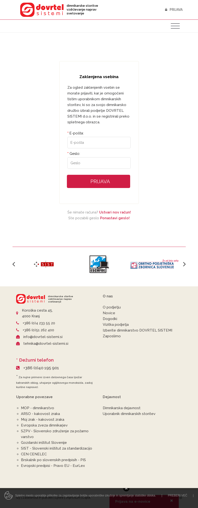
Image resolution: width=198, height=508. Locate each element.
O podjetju (112, 307)
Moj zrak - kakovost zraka (42, 419)
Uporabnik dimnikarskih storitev (129, 414)
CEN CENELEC (34, 454)
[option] (43, 264)
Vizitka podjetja (116, 324)
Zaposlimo (112, 336)
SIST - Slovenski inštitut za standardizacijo (56, 448)
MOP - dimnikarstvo (37, 408)
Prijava (174, 10)
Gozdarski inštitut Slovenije (44, 442)
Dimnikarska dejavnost (122, 408)
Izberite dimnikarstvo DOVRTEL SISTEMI (137, 330)
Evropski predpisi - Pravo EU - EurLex (53, 466)
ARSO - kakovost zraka (40, 414)
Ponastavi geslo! (115, 218)
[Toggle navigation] (175, 26)
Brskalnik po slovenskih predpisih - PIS (53, 460)
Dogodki (110, 319)
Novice (109, 313)
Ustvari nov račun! (115, 212)
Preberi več (177, 501)
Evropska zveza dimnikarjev (44, 425)
